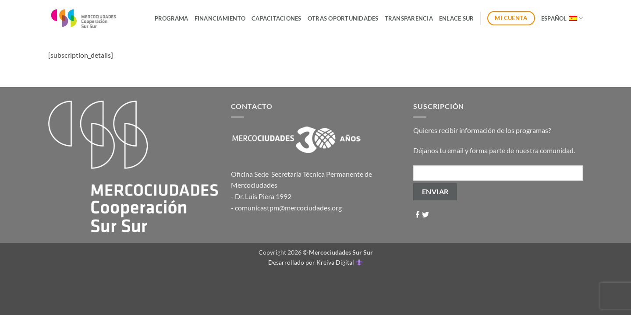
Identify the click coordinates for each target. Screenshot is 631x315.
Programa (171, 18)
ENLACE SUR (456, 18)
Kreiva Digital (339, 262)
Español (562, 18)
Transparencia (409, 18)
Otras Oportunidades (343, 18)
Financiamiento (220, 18)
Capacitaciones (276, 18)
